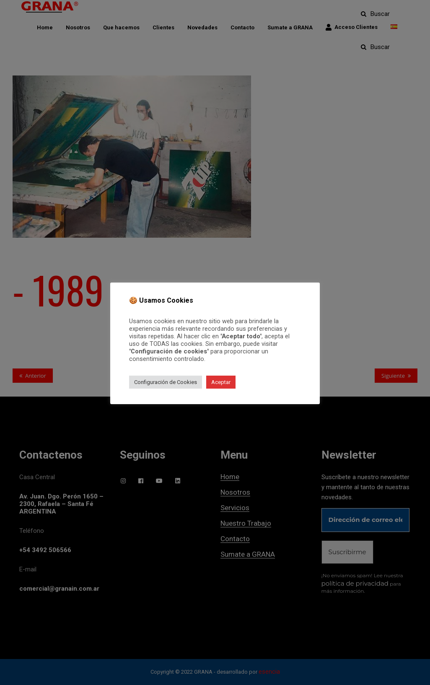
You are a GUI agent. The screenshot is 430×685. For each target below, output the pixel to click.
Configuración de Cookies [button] (165, 382)
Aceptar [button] (221, 382)
